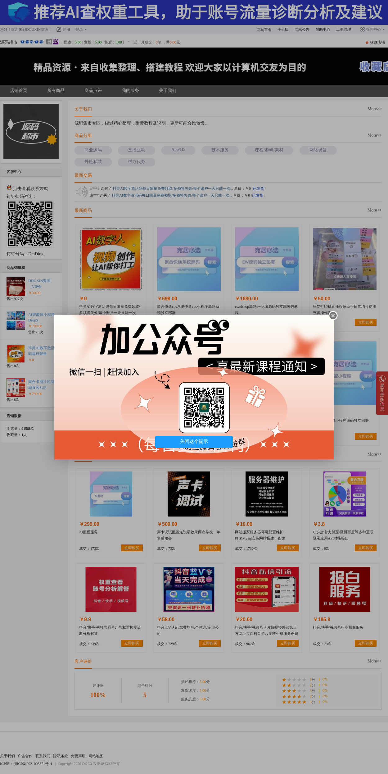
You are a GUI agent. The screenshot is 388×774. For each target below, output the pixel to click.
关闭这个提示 (194, 441)
